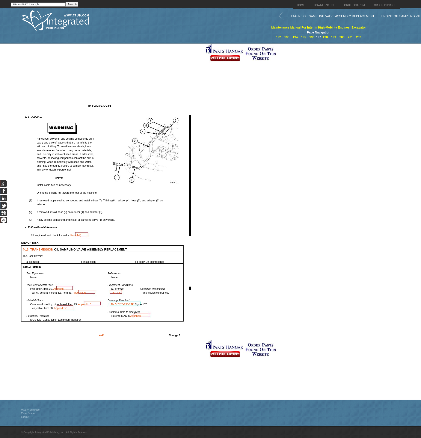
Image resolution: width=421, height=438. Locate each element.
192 (278, 37)
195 (303, 37)
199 (333, 37)
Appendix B (59, 288)
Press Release (28, 413)
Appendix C (84, 304)
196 (311, 37)
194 (295, 37)
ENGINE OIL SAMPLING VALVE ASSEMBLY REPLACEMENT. (333, 16)
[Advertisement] (112, 74)
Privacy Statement (30, 409)
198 (325, 37)
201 (350, 37)
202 (358, 37)
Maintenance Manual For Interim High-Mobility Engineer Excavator (318, 27)
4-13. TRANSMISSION (38, 249)
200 (342, 37)
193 (286, 37)
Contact (25, 416)
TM (122, 304)
